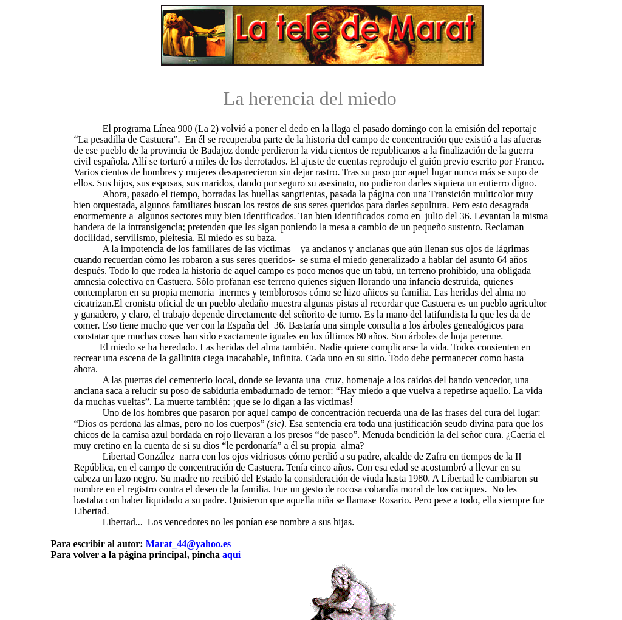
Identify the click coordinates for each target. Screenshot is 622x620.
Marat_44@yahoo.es (188, 544)
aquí (231, 555)
